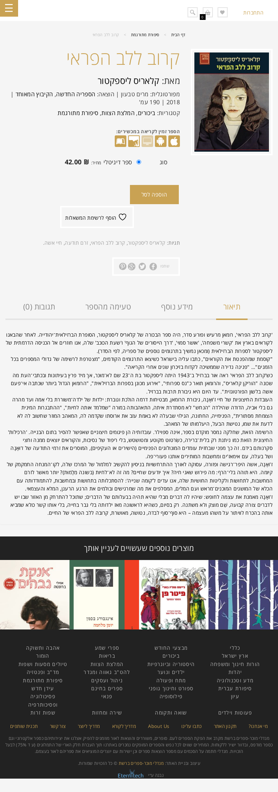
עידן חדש (42, 688)
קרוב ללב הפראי (108, 242)
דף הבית (178, 34)
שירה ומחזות (107, 712)
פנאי (106, 696)
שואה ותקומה (171, 712)
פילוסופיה (171, 696)
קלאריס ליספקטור (128, 81)
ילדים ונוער (171, 672)
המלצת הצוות (118, 113)
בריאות (107, 655)
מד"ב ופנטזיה (43, 672)
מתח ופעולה (171, 680)
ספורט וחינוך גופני (171, 688)
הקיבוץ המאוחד (34, 94)
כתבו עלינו (191, 726)
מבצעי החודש (171, 647)
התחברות (253, 12)
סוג (163, 162)
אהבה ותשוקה (43, 647)
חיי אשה (53, 242)
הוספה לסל (154, 194)
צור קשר (58, 726)
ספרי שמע (107, 647)
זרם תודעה (76, 242)
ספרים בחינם (107, 688)
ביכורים (147, 113)
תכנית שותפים (24, 726)
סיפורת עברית (235, 688)
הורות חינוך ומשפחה (235, 664)
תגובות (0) (39, 307)
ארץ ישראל (235, 655)
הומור (43, 655)
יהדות (235, 672)
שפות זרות (42, 712)
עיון (235, 696)
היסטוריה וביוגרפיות (171, 664)
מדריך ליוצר (89, 726)
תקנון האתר (225, 726)
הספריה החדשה (75, 94)
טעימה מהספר (108, 307)
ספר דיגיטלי (101, 163)
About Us (158, 726)
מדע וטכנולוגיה (235, 680)
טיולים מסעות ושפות (42, 664)
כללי (235, 647)
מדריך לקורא (124, 726)
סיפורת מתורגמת (145, 34)
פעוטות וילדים (235, 712)
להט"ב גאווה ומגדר (107, 672)
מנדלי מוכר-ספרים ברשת (141, 763)
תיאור (231, 307)
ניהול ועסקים (107, 680)
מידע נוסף (177, 307)
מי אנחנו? (258, 726)
